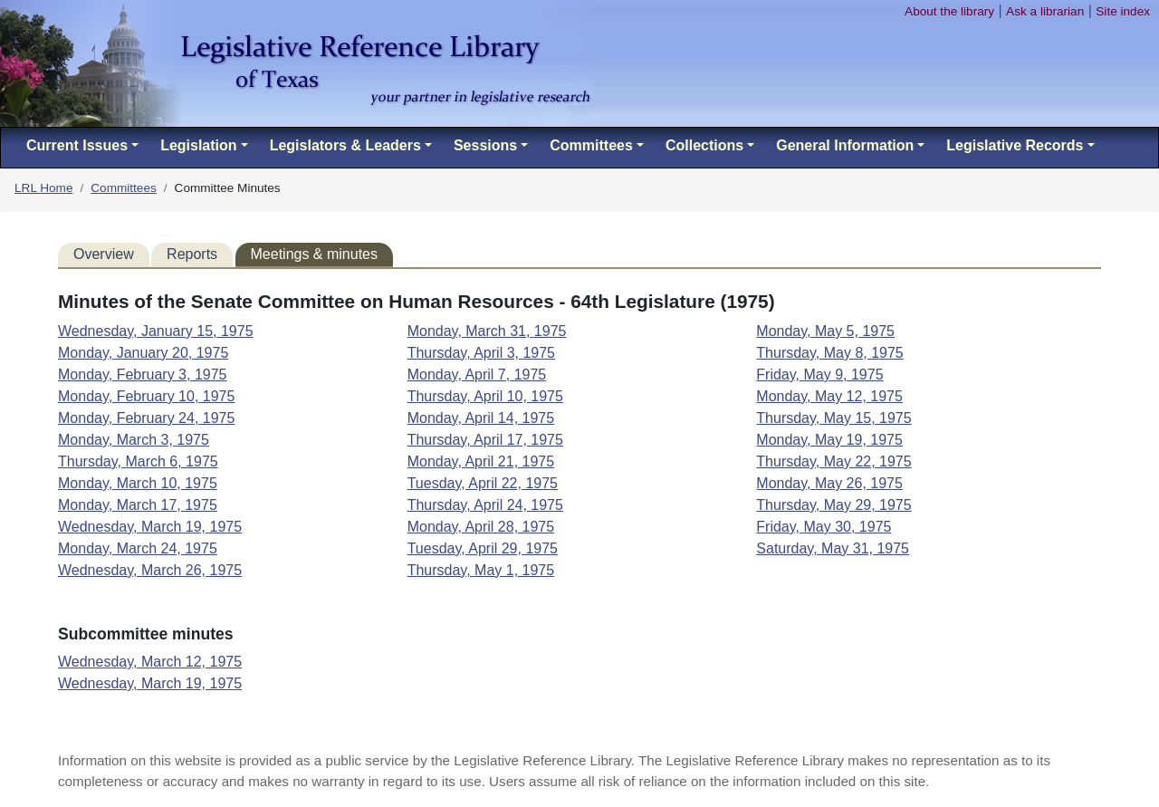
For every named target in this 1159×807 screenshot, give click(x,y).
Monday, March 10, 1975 (137, 483)
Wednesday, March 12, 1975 (150, 661)
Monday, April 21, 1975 (480, 461)
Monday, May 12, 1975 (829, 396)
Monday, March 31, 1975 (487, 331)
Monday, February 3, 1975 (142, 374)
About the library (949, 11)
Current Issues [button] (77, 145)
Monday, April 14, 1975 (480, 418)
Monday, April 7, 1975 (477, 374)
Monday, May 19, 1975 (829, 439)
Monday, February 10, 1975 (146, 396)
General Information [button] (845, 145)
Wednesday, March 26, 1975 (150, 570)
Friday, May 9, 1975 (819, 374)
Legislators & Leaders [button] (345, 145)
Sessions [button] (485, 145)
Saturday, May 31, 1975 (832, 548)
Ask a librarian (1045, 11)
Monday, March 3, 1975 (133, 439)
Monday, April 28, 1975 (480, 526)
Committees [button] (591, 145)
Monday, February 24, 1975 (146, 418)
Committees (124, 188)
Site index (1123, 11)
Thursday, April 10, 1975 (485, 396)
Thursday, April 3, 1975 (481, 352)
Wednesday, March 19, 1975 (150, 526)
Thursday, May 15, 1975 (833, 418)
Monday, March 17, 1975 (137, 505)
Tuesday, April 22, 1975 (482, 483)
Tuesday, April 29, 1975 (482, 548)
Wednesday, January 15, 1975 (156, 331)
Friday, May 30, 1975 (823, 526)
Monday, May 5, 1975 (825, 331)
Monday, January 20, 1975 (143, 352)
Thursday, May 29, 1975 (833, 505)
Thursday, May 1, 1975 (480, 570)
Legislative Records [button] (1014, 145)
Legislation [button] (198, 145)
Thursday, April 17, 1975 (485, 439)
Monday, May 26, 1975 (829, 483)
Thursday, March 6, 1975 (138, 461)
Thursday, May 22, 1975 (833, 461)
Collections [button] (704, 145)
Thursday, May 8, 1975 (829, 352)
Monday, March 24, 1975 (137, 548)
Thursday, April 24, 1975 (485, 505)
